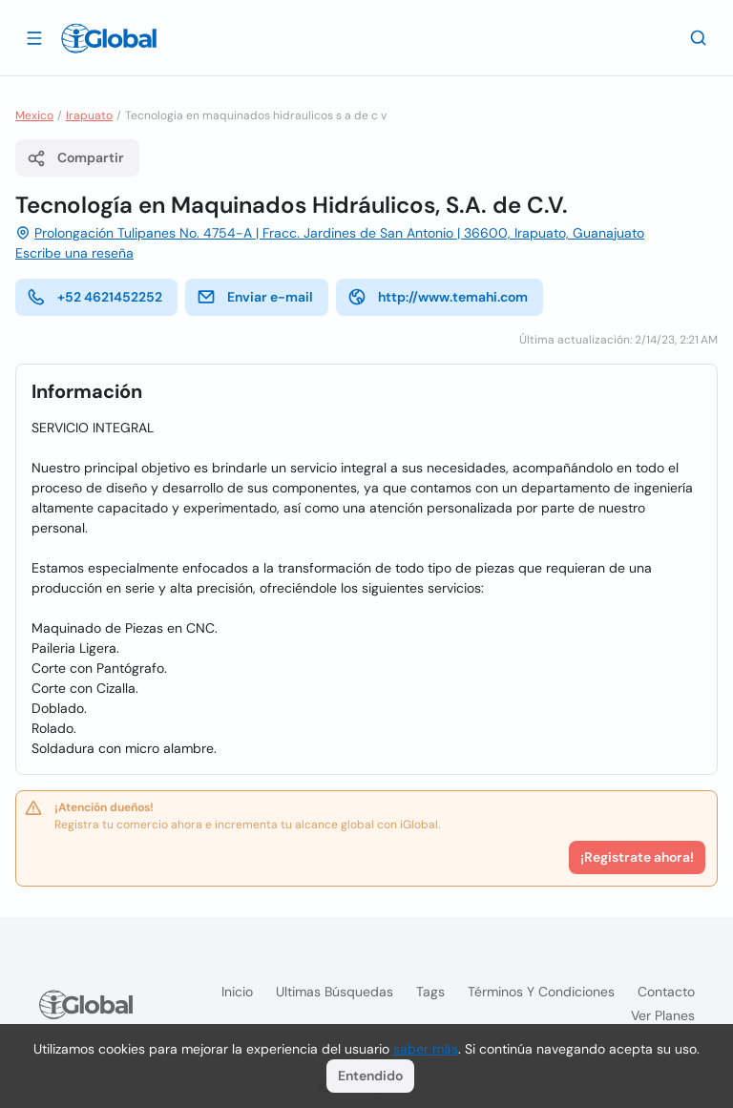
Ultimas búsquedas (334, 991)
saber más (425, 1048)
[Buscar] (699, 37)
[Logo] (109, 38)
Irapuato (89, 115)
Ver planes (663, 1015)
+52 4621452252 (94, 296)
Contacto (666, 991)
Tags (430, 991)
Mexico (34, 115)
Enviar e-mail (255, 296)
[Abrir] (34, 37)
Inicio (237, 991)
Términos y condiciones (541, 991)
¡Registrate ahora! (637, 857)
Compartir (75, 158)
